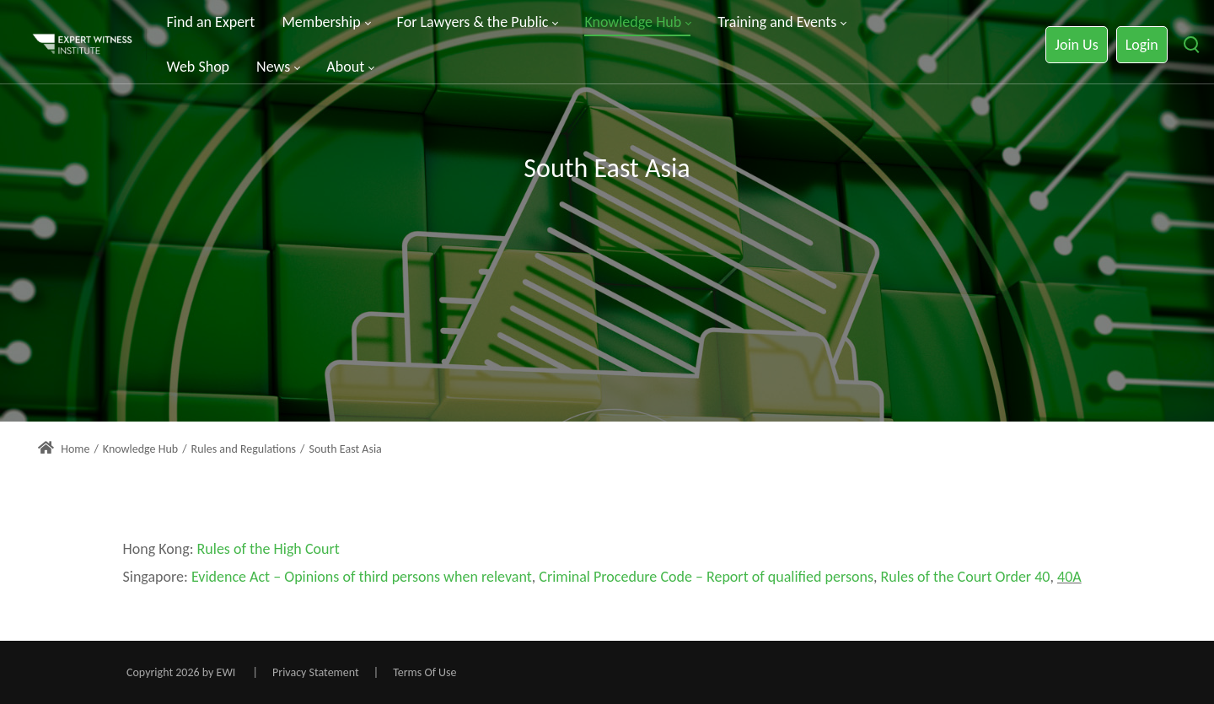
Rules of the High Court (268, 549)
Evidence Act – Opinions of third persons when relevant (361, 576)
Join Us (1076, 44)
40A (1069, 576)
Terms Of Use (424, 672)
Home (63, 449)
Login (1141, 44)
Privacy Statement (315, 672)
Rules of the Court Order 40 (965, 576)
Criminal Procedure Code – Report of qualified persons (706, 576)
